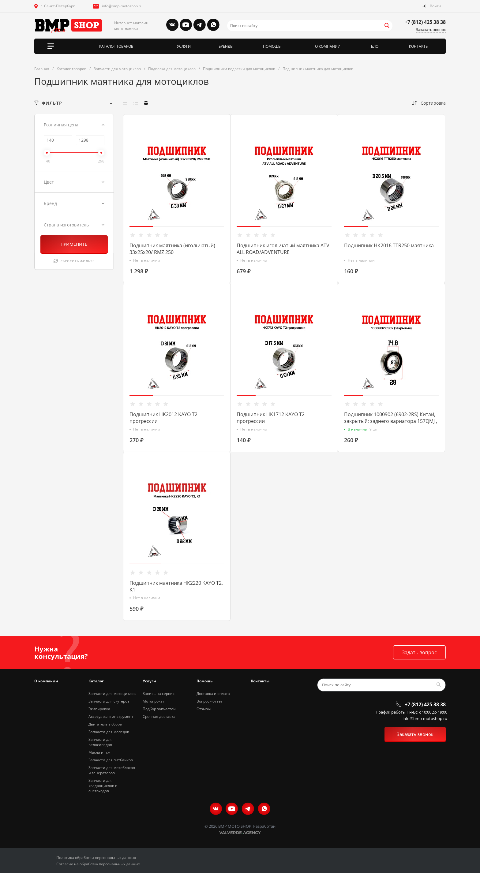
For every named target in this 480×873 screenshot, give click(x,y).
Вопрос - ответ (210, 701)
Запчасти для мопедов (108, 731)
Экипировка (99, 708)
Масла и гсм (99, 752)
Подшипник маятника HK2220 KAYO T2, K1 (176, 586)
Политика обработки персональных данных (96, 857)
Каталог (96, 681)
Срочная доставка (159, 716)
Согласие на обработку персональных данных (98, 864)
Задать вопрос (419, 652)
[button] (141, 226)
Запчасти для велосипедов (100, 742)
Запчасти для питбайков (110, 760)
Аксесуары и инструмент (110, 716)
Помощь (204, 681)
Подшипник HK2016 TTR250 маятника (389, 245)
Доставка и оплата (213, 693)
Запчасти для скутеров (108, 701)
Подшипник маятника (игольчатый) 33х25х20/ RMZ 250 (172, 249)
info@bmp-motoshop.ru (122, 6)
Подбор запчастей (159, 708)
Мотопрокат (153, 701)
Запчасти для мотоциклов (112, 693)
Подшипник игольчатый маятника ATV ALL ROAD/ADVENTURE (283, 249)
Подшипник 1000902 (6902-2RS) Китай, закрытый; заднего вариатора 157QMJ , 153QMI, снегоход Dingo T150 (390, 421)
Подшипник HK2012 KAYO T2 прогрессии (163, 417)
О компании (46, 681)
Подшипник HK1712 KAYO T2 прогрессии (271, 417)
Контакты (260, 681)
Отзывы (204, 708)
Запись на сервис (158, 693)
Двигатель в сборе (105, 724)
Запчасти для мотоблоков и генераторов (111, 770)
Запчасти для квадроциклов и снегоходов (103, 785)
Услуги (149, 681)
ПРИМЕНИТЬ (74, 244)
